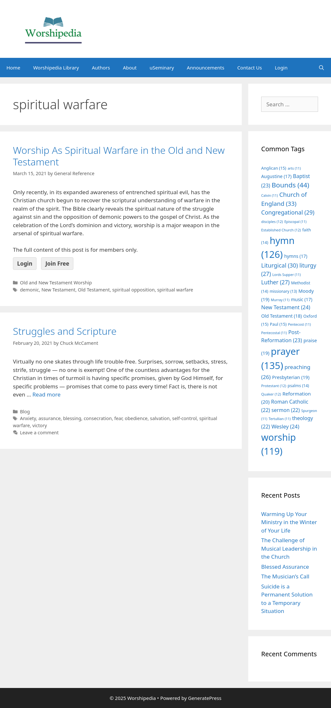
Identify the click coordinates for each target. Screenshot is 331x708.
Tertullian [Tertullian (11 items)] (280, 419)
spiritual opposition (133, 290)
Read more (46, 394)
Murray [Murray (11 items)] (280, 300)
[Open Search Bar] (321, 67)
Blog (25, 411)
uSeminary (162, 67)
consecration (98, 418)
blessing (72, 418)
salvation (160, 418)
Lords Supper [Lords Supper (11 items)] (286, 274)
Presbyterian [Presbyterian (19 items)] (290, 377)
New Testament (58, 290)
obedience (136, 418)
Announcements (205, 67)
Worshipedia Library (56, 67)
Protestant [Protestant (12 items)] (273, 385)
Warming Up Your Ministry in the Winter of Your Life (289, 522)
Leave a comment (39, 432)
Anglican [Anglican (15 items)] (273, 168)
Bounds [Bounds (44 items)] (290, 184)
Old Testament (94, 290)
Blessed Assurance (285, 566)
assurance (49, 418)
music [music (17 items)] (301, 299)
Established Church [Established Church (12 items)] (281, 229)
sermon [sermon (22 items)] (286, 410)
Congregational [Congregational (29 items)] (288, 212)
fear (118, 418)
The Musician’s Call (285, 576)
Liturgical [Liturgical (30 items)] (279, 265)
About (130, 67)
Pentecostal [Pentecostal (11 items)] (274, 333)
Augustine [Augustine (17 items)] (276, 176)
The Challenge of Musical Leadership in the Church (289, 548)
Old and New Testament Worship (56, 283)
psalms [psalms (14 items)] (298, 385)
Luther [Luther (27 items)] (275, 282)
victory (39, 425)
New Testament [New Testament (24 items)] (285, 307)
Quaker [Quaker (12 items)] (271, 394)
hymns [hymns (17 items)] (295, 256)
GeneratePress (204, 698)
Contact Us (249, 67)
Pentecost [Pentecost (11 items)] (299, 324)
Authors (101, 67)
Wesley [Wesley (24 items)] (285, 426)
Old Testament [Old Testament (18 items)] (281, 316)
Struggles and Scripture (65, 331)
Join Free (57, 263)
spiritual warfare (175, 290)
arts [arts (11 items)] (294, 168)
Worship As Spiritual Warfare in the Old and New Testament (119, 155)
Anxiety (28, 418)
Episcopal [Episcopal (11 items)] (295, 221)
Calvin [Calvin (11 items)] (269, 195)
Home (13, 67)
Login (281, 67)
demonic (29, 290)
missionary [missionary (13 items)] (283, 291)
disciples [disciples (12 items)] (272, 221)
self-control (184, 418)
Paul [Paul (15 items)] (278, 324)
